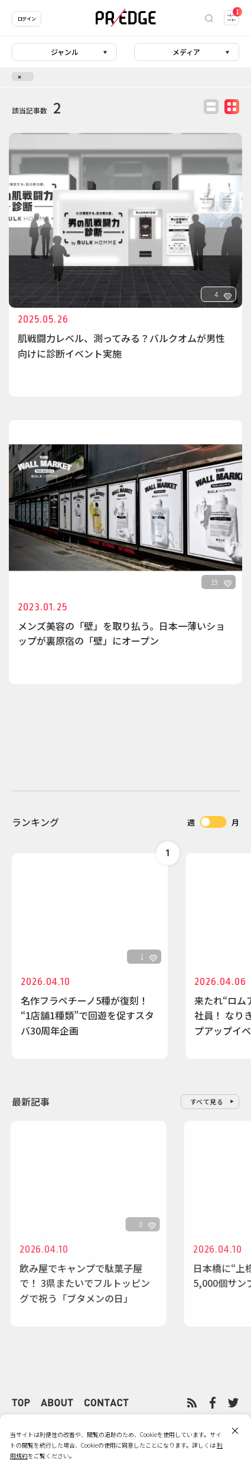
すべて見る (207, 1101)
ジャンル (65, 52)
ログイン (26, 18)
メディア (186, 52)
